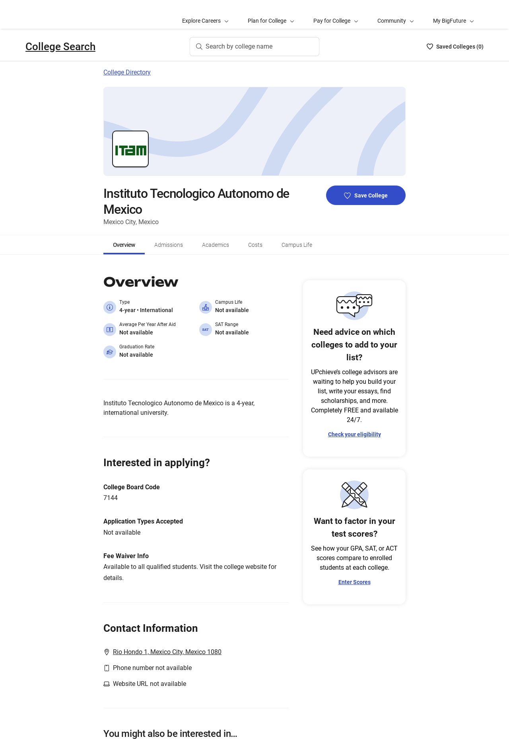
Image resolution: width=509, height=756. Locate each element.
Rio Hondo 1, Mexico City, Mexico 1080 (167, 652)
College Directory (127, 72)
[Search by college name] (255, 46)
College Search (60, 47)
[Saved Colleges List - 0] (455, 46)
